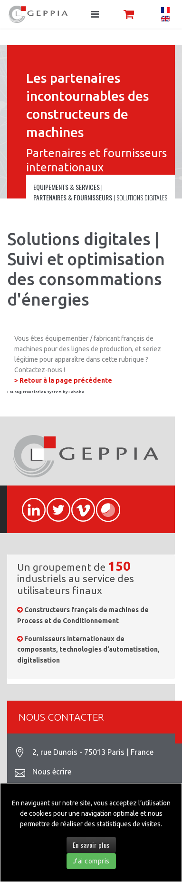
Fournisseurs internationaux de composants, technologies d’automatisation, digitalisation (88, 649)
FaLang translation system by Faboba (45, 392)
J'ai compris (91, 861)
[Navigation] (95, 14)
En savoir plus (91, 845)
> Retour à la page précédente (63, 380)
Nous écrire (51, 771)
